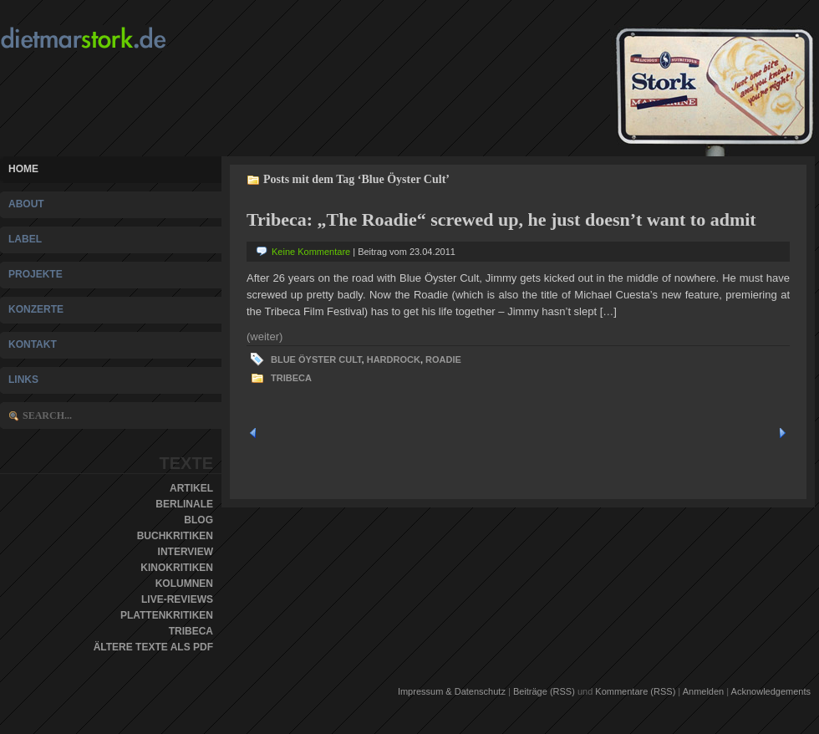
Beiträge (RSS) (544, 691)
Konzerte (36, 309)
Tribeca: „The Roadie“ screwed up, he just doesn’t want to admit (501, 219)
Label (25, 239)
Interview (185, 552)
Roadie (443, 359)
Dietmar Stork (115, 38)
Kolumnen (184, 583)
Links (23, 379)
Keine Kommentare (311, 252)
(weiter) (264, 336)
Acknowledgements (771, 691)
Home (23, 169)
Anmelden (704, 691)
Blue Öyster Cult (316, 359)
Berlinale (184, 504)
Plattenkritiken (166, 615)
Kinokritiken (176, 567)
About (26, 204)
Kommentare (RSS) (635, 691)
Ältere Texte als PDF (153, 647)
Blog (198, 520)
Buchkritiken (175, 536)
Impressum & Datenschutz (452, 691)
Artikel (191, 488)
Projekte (35, 274)
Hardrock (393, 359)
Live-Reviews (177, 599)
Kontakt (32, 344)
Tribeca (191, 631)
